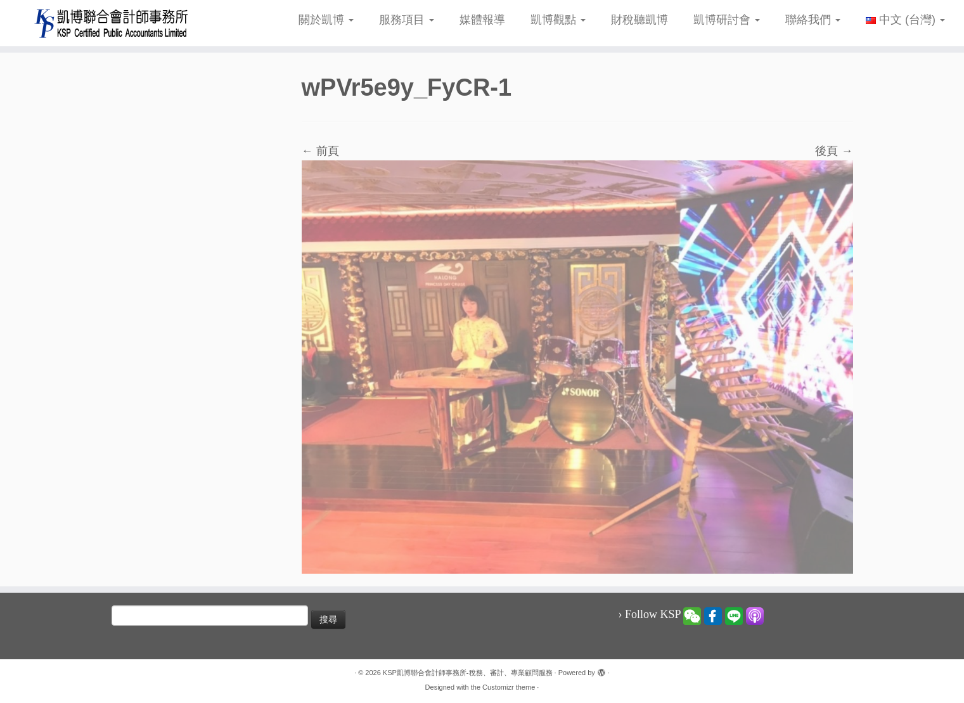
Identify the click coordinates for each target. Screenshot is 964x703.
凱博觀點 (558, 19)
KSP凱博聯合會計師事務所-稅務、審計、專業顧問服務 (468, 672)
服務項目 (406, 19)
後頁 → (833, 151)
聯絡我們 (812, 19)
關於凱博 (326, 19)
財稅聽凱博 (639, 19)
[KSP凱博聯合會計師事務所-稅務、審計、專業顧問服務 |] (111, 23)
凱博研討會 (726, 19)
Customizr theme (508, 687)
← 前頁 (320, 151)
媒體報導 (482, 19)
